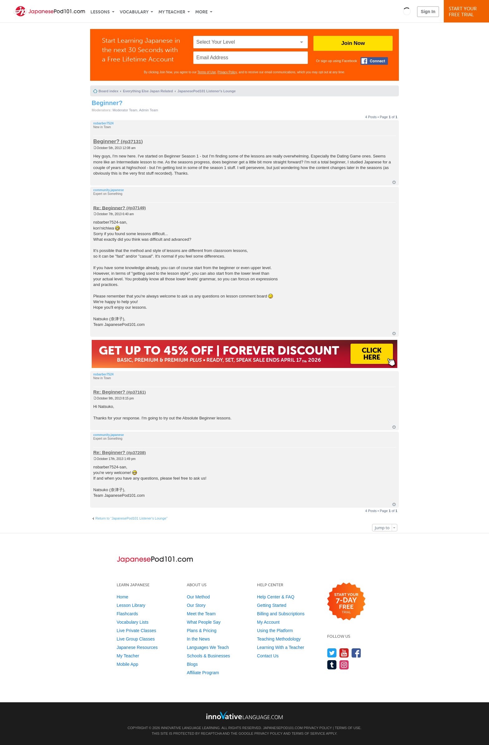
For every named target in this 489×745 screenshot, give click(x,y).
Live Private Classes (136, 630)
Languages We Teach (208, 647)
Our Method (198, 596)
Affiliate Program (203, 672)
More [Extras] (201, 12)
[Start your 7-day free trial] (346, 602)
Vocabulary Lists (132, 622)
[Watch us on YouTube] (344, 653)
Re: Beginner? (109, 207)
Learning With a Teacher (280, 647)
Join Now (353, 43)
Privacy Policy (227, 72)
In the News (198, 638)
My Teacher (171, 12)
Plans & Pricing (201, 630)
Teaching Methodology (279, 638)
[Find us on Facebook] (356, 653)
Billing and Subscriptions (281, 613)
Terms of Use (206, 72)
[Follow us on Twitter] (332, 653)
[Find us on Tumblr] (332, 665)
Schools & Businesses (208, 655)
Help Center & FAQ (275, 596)
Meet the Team (201, 613)
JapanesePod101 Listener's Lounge (206, 91)
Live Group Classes (136, 638)
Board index (109, 91)
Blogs (192, 664)
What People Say (203, 622)
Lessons (100, 12)
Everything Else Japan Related (148, 91)
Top (394, 182)
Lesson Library (131, 605)
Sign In (428, 11)
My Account (268, 622)
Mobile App (127, 664)
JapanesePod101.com (283, 728)
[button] (407, 11)
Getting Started (271, 605)
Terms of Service (308, 733)
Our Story (196, 605)
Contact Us (267, 655)
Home (122, 596)
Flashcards (127, 613)
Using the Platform (275, 630)
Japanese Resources (137, 647)
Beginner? (107, 102)
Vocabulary (134, 12)
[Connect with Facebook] (374, 60)
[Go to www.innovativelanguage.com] (244, 715)
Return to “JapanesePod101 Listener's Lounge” (131, 518)
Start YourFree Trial (467, 11)
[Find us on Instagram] (344, 665)
